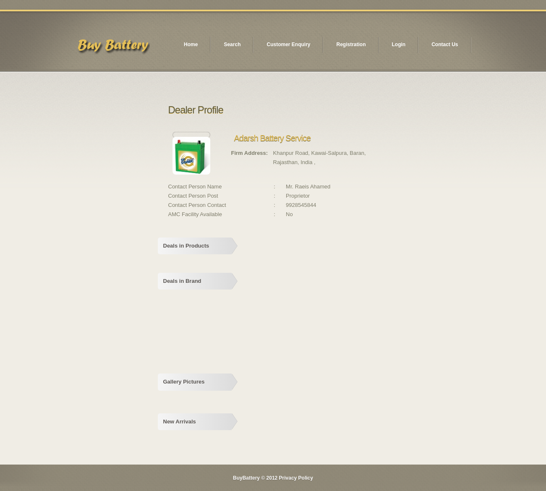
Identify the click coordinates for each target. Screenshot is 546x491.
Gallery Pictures (184, 382)
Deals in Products (186, 246)
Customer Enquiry (288, 44)
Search (232, 44)
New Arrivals (179, 421)
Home (191, 44)
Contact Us (444, 44)
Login (399, 44)
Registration (351, 44)
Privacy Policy (296, 478)
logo (113, 47)
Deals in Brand (182, 281)
